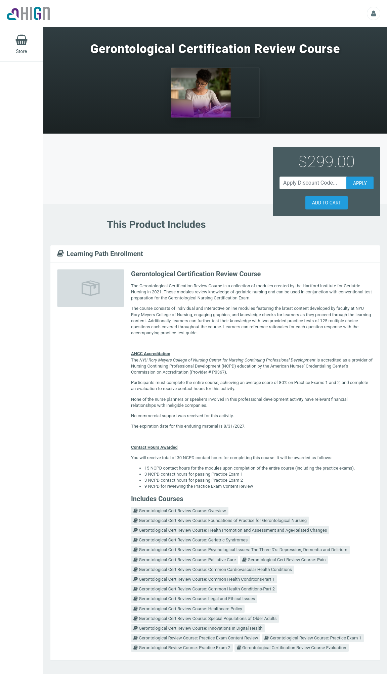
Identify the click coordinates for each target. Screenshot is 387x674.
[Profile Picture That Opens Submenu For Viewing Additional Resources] (373, 13)
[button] (326, 202)
